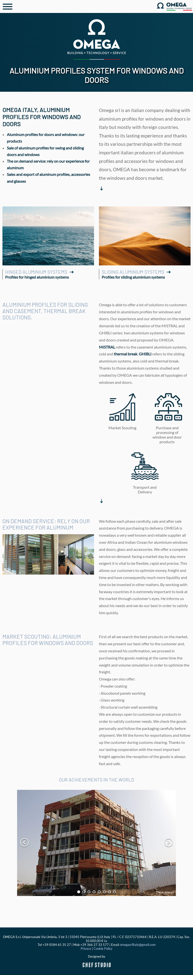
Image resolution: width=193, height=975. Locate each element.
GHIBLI (145, 353)
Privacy (86, 949)
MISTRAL (107, 347)
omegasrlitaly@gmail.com (138, 945)
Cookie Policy (103, 949)
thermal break (125, 353)
